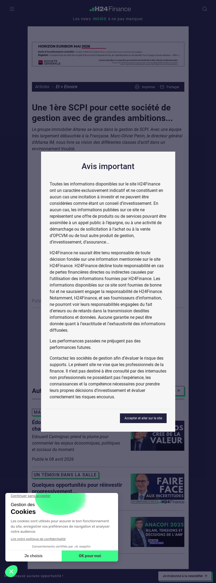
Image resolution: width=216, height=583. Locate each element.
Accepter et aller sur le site (143, 418)
